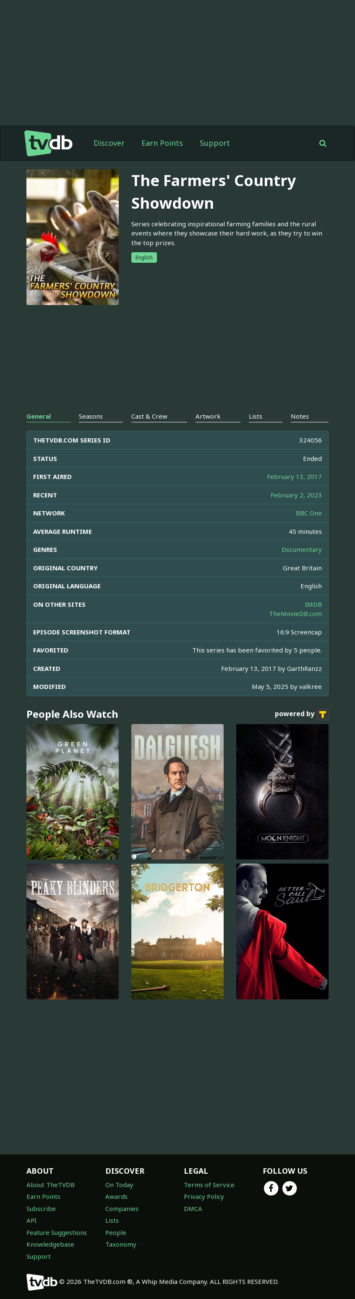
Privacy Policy (204, 1196)
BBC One (309, 513)
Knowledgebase (50, 1244)
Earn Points (162, 143)
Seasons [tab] (91, 416)
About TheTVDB (50, 1184)
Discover (109, 143)
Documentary (302, 549)
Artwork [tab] (208, 416)
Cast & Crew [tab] (149, 416)
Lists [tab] (255, 416)
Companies (121, 1208)
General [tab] (38, 416)
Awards (116, 1196)
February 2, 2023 (296, 495)
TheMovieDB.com (295, 613)
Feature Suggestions (56, 1232)
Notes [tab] (300, 416)
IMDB (313, 604)
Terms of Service (209, 1184)
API (31, 1220)
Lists (112, 1220)
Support (215, 143)
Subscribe (41, 1208)
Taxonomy (120, 1244)
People (115, 1232)
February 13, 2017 (294, 476)
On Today (119, 1184)
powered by (302, 714)
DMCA (193, 1208)
